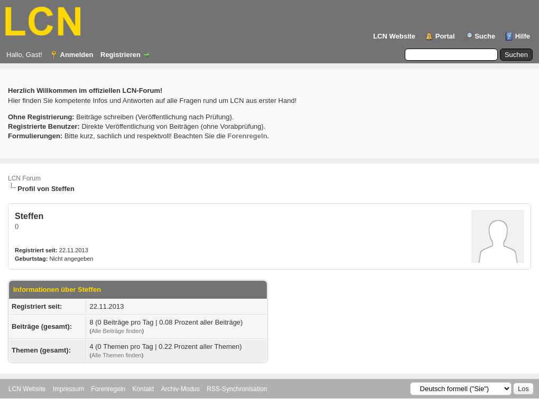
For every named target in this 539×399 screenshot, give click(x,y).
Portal (445, 36)
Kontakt (143, 389)
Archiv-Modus (180, 389)
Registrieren (120, 55)
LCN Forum (24, 178)
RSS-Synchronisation (237, 389)
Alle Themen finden (116, 355)
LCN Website (394, 36)
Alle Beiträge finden (116, 331)
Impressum (68, 389)
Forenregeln (108, 389)
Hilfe (522, 36)
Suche (485, 36)
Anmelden (77, 55)
